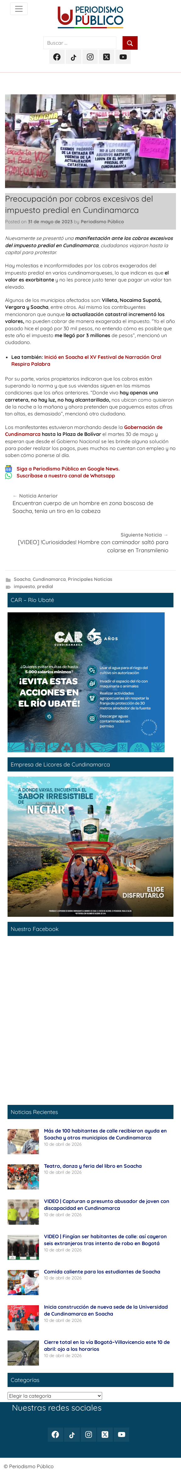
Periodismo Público (102, 222)
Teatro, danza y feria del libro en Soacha (93, 1166)
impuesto (24, 586)
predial (45, 586)
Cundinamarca (49, 579)
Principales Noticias (90, 579)
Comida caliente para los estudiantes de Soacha (102, 1271)
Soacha (22, 579)
